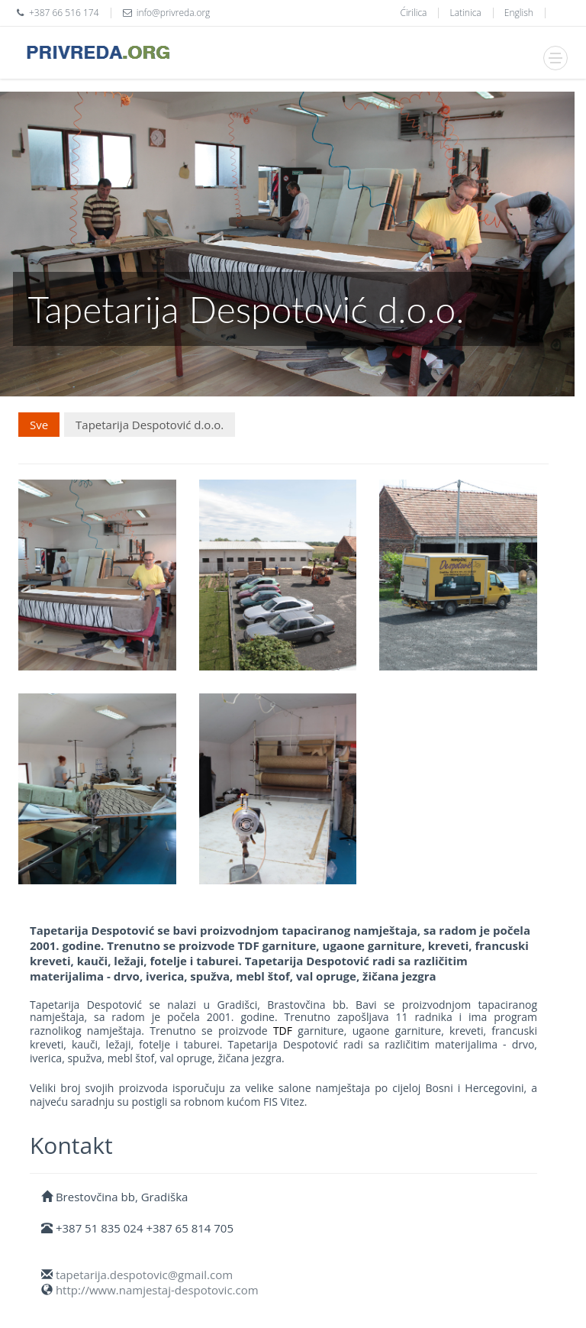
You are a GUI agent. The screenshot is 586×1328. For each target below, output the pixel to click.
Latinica (465, 12)
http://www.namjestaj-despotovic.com (157, 1289)
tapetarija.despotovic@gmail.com (144, 1274)
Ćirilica (413, 12)
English (518, 12)
